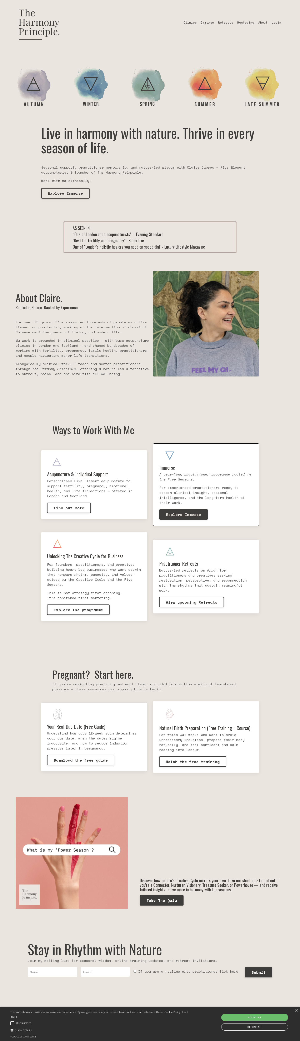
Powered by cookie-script (23, 1036)
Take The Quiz (163, 902)
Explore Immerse (65, 193)
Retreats (225, 22)
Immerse (207, 22)
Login (276, 22)
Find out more (69, 508)
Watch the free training (193, 763)
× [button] (296, 1010)
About (263, 22)
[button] (101, 1030)
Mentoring (245, 22)
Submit (257, 974)
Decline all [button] (255, 1026)
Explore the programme (78, 610)
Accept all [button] (254, 1017)
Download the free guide (81, 761)
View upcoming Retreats (192, 603)
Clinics (190, 22)
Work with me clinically (65, 180)
